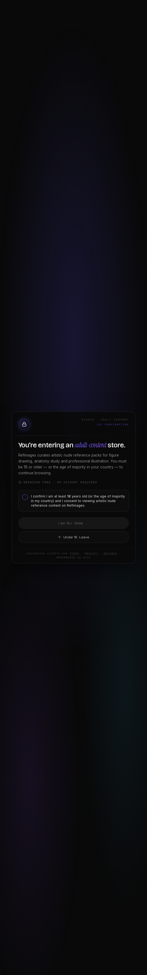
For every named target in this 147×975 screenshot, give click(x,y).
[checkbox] (23, 500)
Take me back (73, 537)
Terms (65, 554)
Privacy (81, 554)
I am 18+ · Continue (73, 523)
